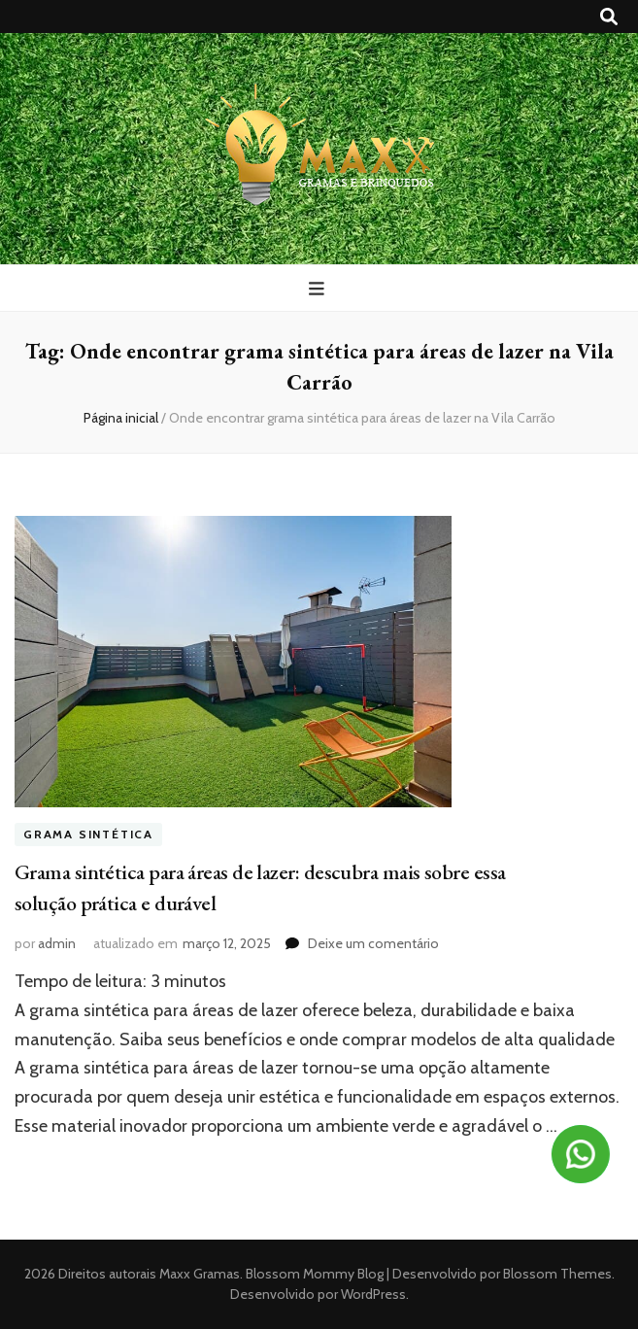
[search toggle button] (609, 17)
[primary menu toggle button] (319, 289)
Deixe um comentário (373, 943)
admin (57, 943)
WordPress (373, 1294)
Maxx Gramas (199, 1273)
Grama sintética (88, 834)
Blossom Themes (556, 1273)
